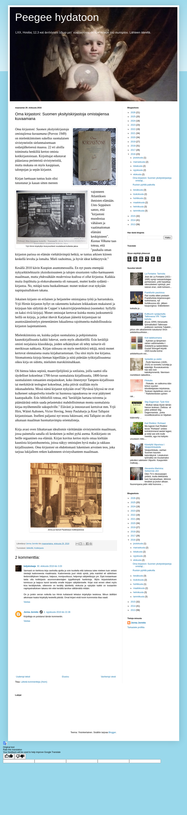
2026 (133, 112)
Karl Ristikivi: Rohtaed (155, 423)
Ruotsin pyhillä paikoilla (144, 185)
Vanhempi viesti (108, 676)
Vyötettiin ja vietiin (153, 359)
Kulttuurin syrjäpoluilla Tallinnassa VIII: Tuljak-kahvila (155, 316)
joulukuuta (138, 157)
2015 (133, 216)
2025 (133, 116)
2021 (133, 133)
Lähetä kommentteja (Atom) (34, 682)
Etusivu (65, 676)
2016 (133, 154)
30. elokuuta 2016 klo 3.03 (49, 566)
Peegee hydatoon (57, 17)
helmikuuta (138, 206)
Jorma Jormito (31, 612)
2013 (133, 224)
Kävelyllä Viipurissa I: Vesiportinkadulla (155, 445)
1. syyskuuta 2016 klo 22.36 (57, 612)
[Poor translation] (20, 756)
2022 (133, 129)
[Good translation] (8, 756)
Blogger (112, 732)
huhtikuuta (138, 198)
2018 (133, 146)
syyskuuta (138, 170)
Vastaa (27, 602)
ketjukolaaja (30, 566)
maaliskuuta (139, 202)
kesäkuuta (138, 190)
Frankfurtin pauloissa (154, 292)
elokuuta (137, 174)
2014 (133, 220)
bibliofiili (30, 548)
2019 (133, 141)
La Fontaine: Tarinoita (155, 273)
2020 (133, 137)
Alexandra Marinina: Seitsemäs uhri (154, 469)
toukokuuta (138, 194)
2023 (133, 125)
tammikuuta (139, 210)
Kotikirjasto (39, 548)
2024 (133, 121)
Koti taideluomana (153, 338)
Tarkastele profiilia (136, 627)
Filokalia (148, 380)
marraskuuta (139, 162)
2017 (133, 150)
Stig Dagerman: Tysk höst (157, 402)
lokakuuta (138, 166)
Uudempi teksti (23, 676)
